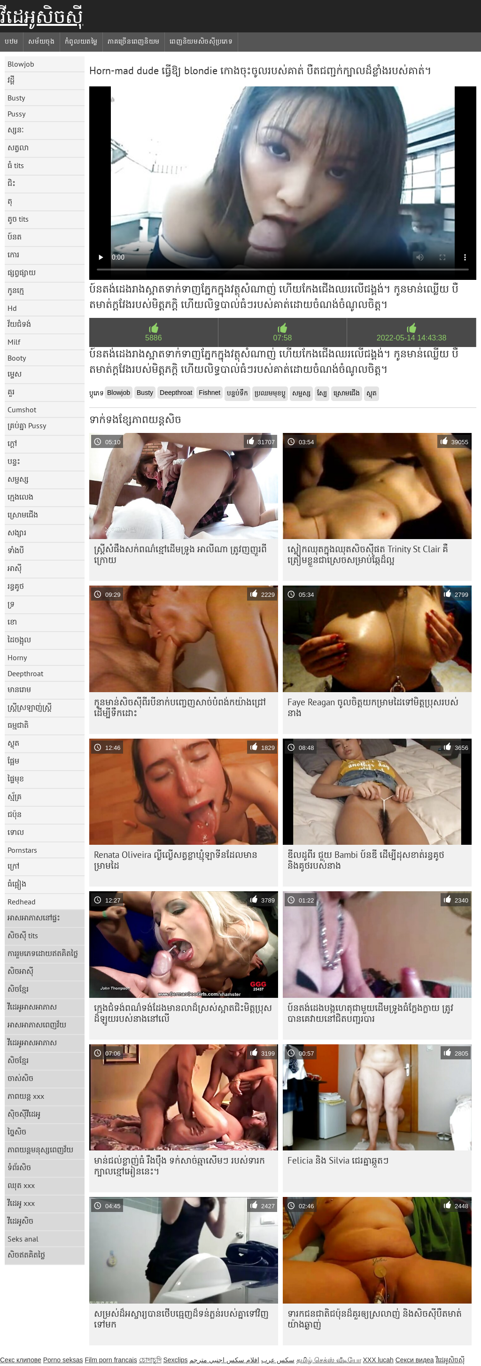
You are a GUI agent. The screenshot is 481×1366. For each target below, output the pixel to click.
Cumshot (22, 409)
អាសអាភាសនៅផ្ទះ (34, 917)
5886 (153, 338)
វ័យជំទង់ (19, 324)
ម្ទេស (15, 373)
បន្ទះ (14, 461)
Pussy (16, 113)
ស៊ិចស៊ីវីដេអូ (24, 1114)
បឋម (11, 41)
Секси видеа (415, 1360)
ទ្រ (11, 604)
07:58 (282, 338)
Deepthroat (25, 673)
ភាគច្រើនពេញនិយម (134, 41)
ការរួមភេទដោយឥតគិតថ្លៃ (43, 953)
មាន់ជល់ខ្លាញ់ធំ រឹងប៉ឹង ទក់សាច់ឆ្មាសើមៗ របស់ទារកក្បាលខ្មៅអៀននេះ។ (179, 1166)
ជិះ (12, 183)
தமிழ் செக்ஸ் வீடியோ (328, 1360)
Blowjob (21, 64)
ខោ (12, 621)
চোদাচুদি (150, 1360)
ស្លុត (13, 743)
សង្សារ (17, 532)
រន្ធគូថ (16, 586)
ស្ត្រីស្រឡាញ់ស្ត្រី (30, 707)
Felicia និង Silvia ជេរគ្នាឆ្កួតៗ (338, 1160)
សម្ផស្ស (18, 479)
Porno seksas (63, 1360)
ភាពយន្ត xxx (26, 1096)
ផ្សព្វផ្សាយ (22, 272)
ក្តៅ (12, 443)
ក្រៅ (13, 866)
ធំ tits (16, 165)
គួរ (11, 391)
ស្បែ (322, 393)
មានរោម (19, 689)
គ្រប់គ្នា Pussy (27, 425)
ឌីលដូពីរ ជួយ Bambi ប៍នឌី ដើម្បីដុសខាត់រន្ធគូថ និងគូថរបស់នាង (365, 860)
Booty (17, 358)
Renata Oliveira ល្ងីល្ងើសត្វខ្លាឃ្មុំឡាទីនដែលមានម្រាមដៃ (175, 860)
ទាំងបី (16, 550)
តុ (10, 201)
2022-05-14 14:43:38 (412, 338)
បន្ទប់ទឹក (237, 393)
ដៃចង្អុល (19, 639)
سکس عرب (278, 1360)
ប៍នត (15, 236)
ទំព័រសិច (19, 1167)
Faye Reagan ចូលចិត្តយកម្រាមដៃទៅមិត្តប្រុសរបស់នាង (372, 707)
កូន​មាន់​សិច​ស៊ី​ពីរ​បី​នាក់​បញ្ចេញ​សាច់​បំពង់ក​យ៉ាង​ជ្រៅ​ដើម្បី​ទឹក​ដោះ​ (180, 707)
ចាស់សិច (20, 1078)
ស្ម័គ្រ (15, 796)
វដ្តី (11, 80)
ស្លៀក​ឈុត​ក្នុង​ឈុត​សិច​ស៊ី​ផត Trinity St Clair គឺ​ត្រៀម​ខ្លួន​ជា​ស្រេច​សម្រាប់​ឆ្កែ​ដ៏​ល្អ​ (367, 554)
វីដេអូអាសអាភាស (32, 1006)
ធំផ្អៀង (17, 883)
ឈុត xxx (21, 1185)
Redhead (22, 901)
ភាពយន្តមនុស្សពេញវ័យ (40, 1149)
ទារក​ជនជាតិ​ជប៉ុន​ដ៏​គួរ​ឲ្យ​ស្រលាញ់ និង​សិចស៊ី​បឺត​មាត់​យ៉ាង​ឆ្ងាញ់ (374, 1319)
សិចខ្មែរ (18, 989)
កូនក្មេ (16, 290)
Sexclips (175, 1360)
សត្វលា (18, 147)
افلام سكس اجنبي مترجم (224, 1360)
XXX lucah (378, 1360)
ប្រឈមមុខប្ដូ (270, 393)
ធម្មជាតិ (18, 725)
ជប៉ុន (15, 814)
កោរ (13, 254)
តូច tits (18, 219)
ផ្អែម (13, 760)
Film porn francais (111, 1360)
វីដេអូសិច (20, 1221)
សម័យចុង (41, 41)
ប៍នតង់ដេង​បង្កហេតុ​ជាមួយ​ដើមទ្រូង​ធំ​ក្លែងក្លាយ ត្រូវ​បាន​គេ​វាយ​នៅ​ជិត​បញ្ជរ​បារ (370, 1013)
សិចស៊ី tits (23, 935)
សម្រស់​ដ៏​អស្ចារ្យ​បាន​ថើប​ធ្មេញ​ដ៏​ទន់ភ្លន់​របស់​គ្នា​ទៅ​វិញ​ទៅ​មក (181, 1319)
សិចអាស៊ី (20, 971)
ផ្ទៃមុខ (16, 778)
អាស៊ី (15, 568)
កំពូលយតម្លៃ (81, 41)
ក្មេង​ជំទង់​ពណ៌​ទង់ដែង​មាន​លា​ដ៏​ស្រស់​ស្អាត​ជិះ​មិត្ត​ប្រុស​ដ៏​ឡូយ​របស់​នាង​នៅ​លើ (183, 1013)
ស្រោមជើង (23, 514)
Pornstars (22, 850)
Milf (14, 342)
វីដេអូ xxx (21, 1203)
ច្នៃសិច (17, 1131)
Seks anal (23, 1238)
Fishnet (209, 392)
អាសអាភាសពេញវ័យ (37, 1024)
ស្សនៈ (16, 129)
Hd (12, 308)
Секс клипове (20, 1360)
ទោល (16, 832)
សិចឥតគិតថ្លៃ (26, 1254)
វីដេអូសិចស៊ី (41, 16)
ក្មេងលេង (20, 497)
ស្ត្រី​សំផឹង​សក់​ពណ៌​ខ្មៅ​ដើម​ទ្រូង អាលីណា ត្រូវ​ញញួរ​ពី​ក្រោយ (180, 554)
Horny (17, 657)
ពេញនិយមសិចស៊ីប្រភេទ (201, 41)
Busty (16, 97)
